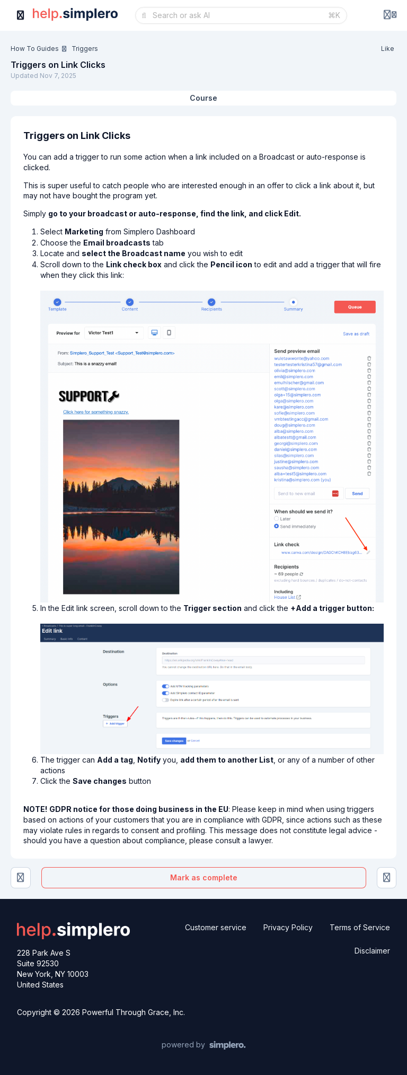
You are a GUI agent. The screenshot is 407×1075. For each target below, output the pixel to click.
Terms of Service (360, 927)
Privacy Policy (288, 927)
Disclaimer (372, 950)
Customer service (215, 927)
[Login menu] (390, 15)
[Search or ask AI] (237, 15)
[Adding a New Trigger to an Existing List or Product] (21, 877)
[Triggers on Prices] (387, 877)
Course (203, 97)
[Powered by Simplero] (204, 1045)
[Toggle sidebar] (21, 15)
